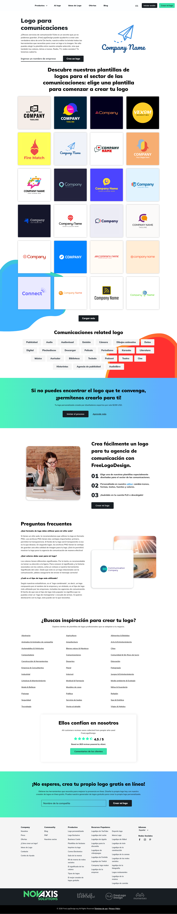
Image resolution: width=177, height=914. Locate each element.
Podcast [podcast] (109, 358)
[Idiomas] (143, 830)
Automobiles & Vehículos (32, 648)
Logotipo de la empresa (97, 870)
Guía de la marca (75, 856)
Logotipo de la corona (120, 854)
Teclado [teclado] (92, 358)
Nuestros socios (50, 839)
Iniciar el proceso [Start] (75, 414)
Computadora (27, 655)
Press (23, 835)
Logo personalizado (76, 831)
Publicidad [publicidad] (32, 342)
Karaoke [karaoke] (126, 350)
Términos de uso (101, 909)
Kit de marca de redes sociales (77, 861)
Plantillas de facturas (76, 843)
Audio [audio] (49, 342)
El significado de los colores (76, 868)
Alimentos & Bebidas (120, 635)
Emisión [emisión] (86, 342)
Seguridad (26, 700)
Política (69, 693)
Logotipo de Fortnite (99, 857)
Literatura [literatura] (145, 350)
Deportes (70, 661)
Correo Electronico (75, 851)
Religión (114, 693)
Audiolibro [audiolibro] (115, 366)
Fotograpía (116, 668)
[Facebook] (140, 839)
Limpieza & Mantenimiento (33, 680)
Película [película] (89, 350)
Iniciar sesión (148, 5)
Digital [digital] (30, 350)
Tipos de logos (74, 873)
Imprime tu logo (74, 847)
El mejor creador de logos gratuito (75, 879)
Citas (113, 648)
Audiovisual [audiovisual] (67, 342)
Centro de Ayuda (27, 856)
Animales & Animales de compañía (37, 642)
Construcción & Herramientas (34, 661)
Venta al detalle (73, 706)
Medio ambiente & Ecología (123, 680)
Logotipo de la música (118, 877)
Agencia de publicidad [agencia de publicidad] (89, 366)
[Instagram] (146, 839)
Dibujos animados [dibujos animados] (126, 342)
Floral (68, 668)
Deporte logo (117, 831)
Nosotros (24, 831)
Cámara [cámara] (103, 342)
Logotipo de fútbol (119, 839)
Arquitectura (72, 642)
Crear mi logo (165, 5)
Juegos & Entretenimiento (122, 674)
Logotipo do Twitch (99, 861)
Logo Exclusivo (74, 835)
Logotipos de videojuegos (96, 851)
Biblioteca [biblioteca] (74, 358)
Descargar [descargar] (70, 350)
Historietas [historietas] (62, 366)
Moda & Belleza (28, 687)
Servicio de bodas (74, 700)
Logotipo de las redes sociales (120, 859)
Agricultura (71, 635)
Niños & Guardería (119, 687)
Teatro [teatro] (125, 358)
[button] (34, 112)
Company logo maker (100, 865)
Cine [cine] (140, 358)
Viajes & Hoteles (118, 706)
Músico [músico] (38, 358)
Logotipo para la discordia (98, 844)
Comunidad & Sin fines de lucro (125, 655)
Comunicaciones (73, 655)
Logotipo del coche (98, 835)
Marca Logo (116, 835)
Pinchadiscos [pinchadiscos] (49, 350)
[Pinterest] (151, 839)
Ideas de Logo (74, 5)
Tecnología (26, 706)
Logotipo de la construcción (118, 848)
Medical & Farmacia (75, 680)
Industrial (25, 674)
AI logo (57, 5)
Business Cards (74, 839)
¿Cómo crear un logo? (29, 843)
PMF (46, 835)
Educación (115, 661)
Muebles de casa (73, 687)
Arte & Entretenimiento (121, 642)
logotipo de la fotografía (117, 866)
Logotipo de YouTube (99, 831)
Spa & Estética (117, 700)
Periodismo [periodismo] (107, 350)
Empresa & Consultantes (32, 668)
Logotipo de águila (99, 839)
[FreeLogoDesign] (20, 5)
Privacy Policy (114, 909)
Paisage (25, 693)
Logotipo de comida (120, 883)
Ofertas (92, 5)
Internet (69, 674)
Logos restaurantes (119, 872)
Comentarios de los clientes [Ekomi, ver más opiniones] (88, 751)
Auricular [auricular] (55, 358)
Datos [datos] (148, 342)
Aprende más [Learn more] (99, 414)
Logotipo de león (118, 843)
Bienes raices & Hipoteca (77, 648)
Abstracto (25, 635)
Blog (106, 5)
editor (130, 484)
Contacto (24, 851)
